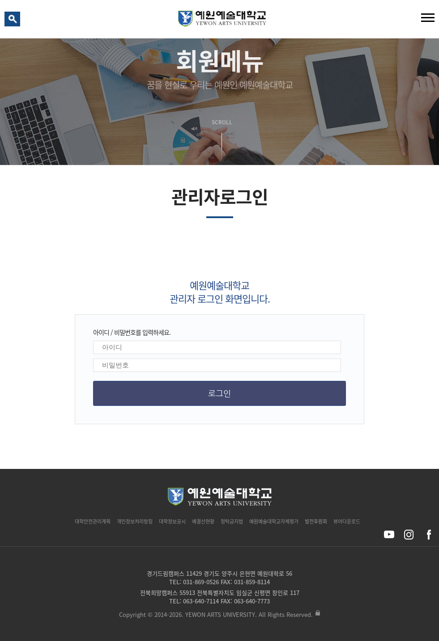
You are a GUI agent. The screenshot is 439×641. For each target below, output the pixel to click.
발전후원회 (316, 521)
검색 (13, 21)
